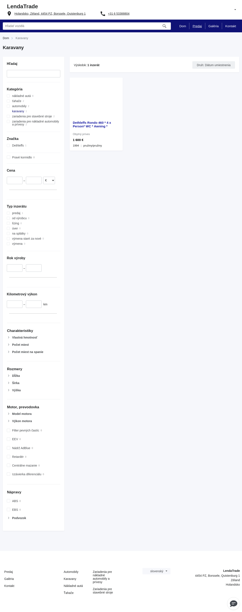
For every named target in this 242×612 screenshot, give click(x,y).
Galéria (9, 579)
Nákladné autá (73, 586)
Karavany (70, 579)
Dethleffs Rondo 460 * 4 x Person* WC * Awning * (92, 124)
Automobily (71, 572)
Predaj (8, 572)
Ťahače (69, 593)
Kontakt (9, 586)
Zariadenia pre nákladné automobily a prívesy (102, 577)
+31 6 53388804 (118, 13)
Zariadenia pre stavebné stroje (103, 590)
